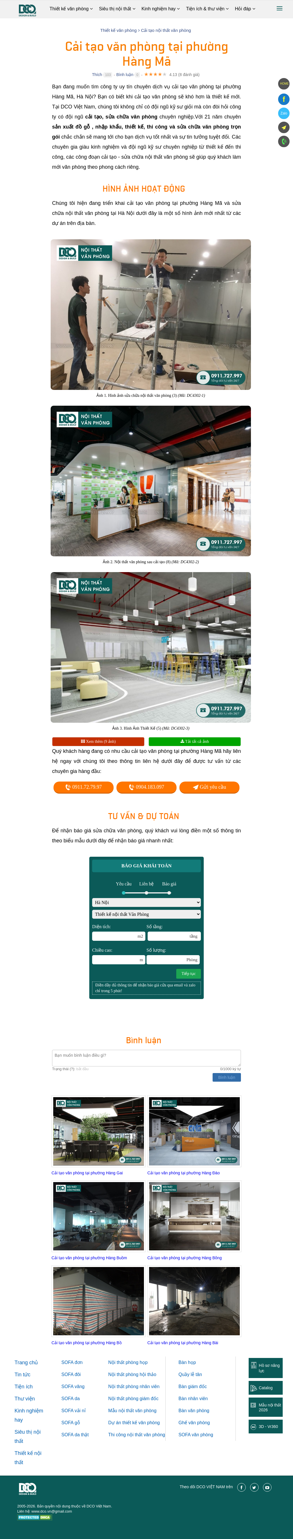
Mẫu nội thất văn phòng (132, 1410)
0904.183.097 (146, 787)
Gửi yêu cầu (209, 787)
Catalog (265, 1388)
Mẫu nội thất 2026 (270, 1407)
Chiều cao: (118, 956)
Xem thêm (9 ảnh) (98, 741)
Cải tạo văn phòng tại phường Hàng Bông (184, 1258)
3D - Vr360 (268, 1426)
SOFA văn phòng (196, 1434)
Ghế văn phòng (194, 1422)
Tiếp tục (188, 973)
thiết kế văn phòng (141, 1422)
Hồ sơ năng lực (269, 1368)
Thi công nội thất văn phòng (136, 1434)
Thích (97, 74)
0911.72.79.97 (83, 787)
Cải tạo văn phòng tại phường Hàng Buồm (89, 1258)
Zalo (283, 113)
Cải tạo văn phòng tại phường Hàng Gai (87, 1173)
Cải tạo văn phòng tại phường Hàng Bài (182, 1342)
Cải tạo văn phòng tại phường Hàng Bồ (87, 1342)
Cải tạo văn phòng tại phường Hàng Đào (183, 1173)
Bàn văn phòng (194, 1410)
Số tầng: (173, 932)
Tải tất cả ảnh (195, 741)
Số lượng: (173, 956)
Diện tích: (118, 932)
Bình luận (124, 74)
